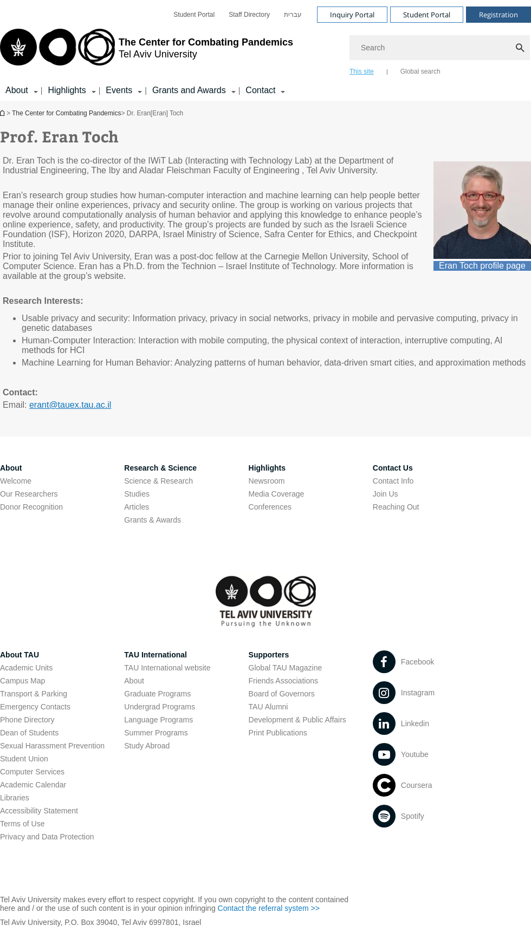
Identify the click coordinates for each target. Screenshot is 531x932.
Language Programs (158, 719)
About (11, 468)
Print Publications (278, 732)
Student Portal (194, 14)
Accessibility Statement (39, 810)
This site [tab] (361, 71)
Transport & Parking (33, 693)
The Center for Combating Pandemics (66, 113)
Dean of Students (29, 732)
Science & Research (158, 481)
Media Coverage (277, 494)
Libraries (14, 797)
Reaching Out (396, 507)
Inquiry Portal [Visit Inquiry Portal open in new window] (352, 14)
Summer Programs (155, 732)
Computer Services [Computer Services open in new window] (32, 771)
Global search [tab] (420, 71)
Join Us (385, 494)
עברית (293, 14)
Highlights (267, 468)
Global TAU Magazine (285, 667)
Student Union (24, 758)
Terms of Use (22, 823)
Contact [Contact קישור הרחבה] (260, 90)
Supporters (269, 654)
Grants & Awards (152, 520)
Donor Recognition (31, 507)
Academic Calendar (33, 784)
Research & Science (160, 468)
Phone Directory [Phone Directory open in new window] (27, 719)
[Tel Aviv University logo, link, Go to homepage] (146, 51)
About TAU (19, 654)
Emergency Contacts (35, 706)
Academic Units (26, 667)
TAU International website (167, 667)
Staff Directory (249, 14)
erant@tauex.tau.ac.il (70, 404)
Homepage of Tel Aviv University (3, 113)
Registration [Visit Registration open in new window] (498, 14)
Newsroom (267, 481)
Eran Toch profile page (482, 265)
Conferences (270, 507)
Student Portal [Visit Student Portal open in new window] (426, 14)
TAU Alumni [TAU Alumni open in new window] (268, 706)
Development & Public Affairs (297, 719)
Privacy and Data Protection (47, 836)
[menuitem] (194, 14)
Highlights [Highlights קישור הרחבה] (67, 90)
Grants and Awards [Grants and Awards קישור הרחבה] (189, 90)
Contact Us (393, 468)
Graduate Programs (157, 693)
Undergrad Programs (159, 706)
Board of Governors (282, 693)
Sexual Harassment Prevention (52, 745)
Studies (137, 494)
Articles (136, 507)
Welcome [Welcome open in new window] (15, 481)
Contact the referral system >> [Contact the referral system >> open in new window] (269, 908)
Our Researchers (29, 494)
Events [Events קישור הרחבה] (119, 90)
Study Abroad (147, 745)
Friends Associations (283, 680)
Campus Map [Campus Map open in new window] (22, 680)
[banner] (265, 50)
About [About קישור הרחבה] (16, 90)
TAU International (155, 654)
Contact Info (393, 481)
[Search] (440, 47)
